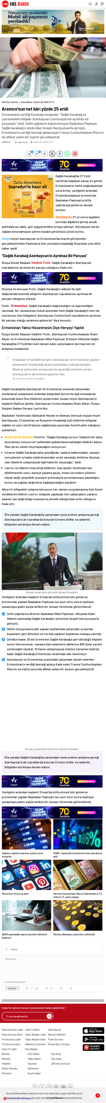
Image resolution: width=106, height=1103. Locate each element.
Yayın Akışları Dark (35, 1039)
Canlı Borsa (54, 1029)
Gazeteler (33, 1068)
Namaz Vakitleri (57, 1034)
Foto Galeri (34, 1053)
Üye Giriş (56, 1053)
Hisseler (6, 1063)
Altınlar (6, 1053)
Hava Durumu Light (12, 1029)
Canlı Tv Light (9, 1049)
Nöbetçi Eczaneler (35, 1044)
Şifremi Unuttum (60, 1063)
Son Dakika (31, 1049)
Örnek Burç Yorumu (59, 1044)
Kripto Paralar (10, 1068)
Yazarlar (32, 1063)
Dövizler (6, 1058)
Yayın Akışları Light (35, 1034)
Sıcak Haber (34, 1073)
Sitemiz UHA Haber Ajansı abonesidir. (18, 1098)
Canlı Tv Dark (32, 1029)
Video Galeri (34, 1058)
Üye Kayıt (56, 1058)
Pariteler (7, 1073)
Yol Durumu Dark (11, 1044)
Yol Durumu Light (11, 1039)
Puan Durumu (55, 1039)
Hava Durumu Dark (12, 1034)
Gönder (12, 988)
